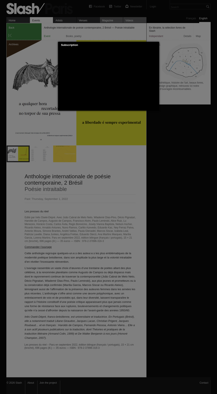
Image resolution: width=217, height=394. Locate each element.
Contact (204, 382)
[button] (156, 45)
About (30, 382)
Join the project (48, 382)
